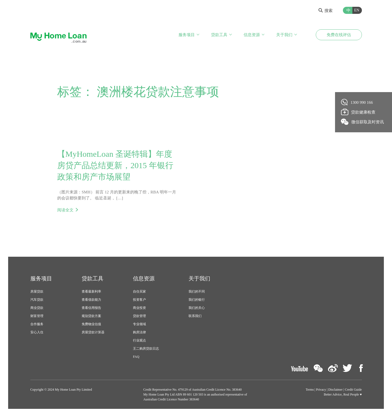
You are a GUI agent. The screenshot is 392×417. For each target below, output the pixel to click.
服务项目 (187, 35)
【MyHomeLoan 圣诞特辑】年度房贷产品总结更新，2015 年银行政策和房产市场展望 (115, 165)
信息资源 (252, 35)
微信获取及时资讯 (362, 121)
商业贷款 (36, 308)
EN (356, 10)
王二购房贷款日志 (146, 348)
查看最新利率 (91, 291)
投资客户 (139, 300)
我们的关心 (197, 308)
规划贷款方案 (91, 316)
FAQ (136, 357)
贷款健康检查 (358, 112)
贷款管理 (139, 316)
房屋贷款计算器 (93, 332)
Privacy (321, 389)
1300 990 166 (357, 102)
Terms (310, 389)
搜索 (325, 10)
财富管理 (36, 316)
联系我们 (195, 316)
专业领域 (139, 324)
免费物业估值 (91, 324)
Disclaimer (335, 389)
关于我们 (284, 35)
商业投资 (139, 308)
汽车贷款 (36, 300)
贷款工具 (219, 35)
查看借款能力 (91, 300)
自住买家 (139, 291)
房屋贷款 (36, 291)
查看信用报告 (91, 308)
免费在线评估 (339, 35)
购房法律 (139, 332)
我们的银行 (197, 300)
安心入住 (36, 332)
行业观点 (139, 340)
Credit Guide (353, 389)
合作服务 (36, 324)
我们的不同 (197, 291)
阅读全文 (65, 210)
